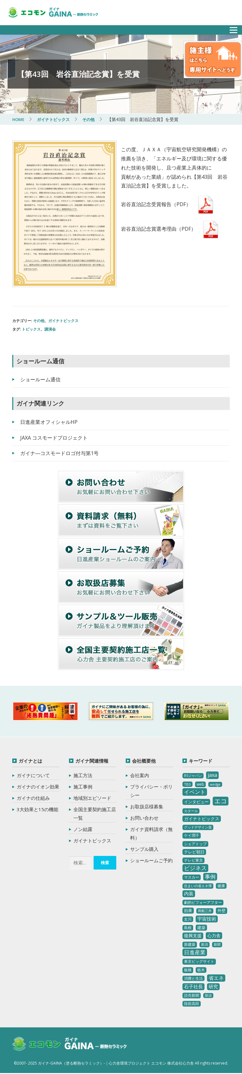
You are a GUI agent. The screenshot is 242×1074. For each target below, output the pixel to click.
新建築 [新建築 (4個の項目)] (189, 944)
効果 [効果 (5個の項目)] (188, 910)
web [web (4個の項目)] (200, 784)
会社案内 (139, 775)
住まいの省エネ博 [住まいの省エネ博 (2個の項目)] (198, 886)
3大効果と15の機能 (37, 809)
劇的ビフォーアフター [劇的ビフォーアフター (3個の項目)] (203, 902)
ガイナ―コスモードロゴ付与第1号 (59, 453)
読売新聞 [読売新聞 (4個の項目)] (191, 995)
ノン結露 (82, 829)
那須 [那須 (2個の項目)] (208, 995)
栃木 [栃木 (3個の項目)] (201, 969)
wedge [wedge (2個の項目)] (215, 784)
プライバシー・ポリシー (151, 790)
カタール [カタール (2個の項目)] (191, 811)
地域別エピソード (92, 798)
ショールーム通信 (40, 379)
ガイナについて (33, 775)
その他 (38, 320)
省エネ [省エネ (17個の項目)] (216, 977)
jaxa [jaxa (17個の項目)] (212, 774)
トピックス (31, 329)
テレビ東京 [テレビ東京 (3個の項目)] (193, 860)
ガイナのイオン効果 (38, 786)
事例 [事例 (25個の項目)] (210, 876)
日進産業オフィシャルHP (49, 422)
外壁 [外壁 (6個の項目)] (221, 910)
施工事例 (82, 786)
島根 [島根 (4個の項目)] (188, 927)
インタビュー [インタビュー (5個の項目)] (196, 802)
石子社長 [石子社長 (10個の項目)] (193, 986)
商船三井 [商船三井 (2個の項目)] (205, 911)
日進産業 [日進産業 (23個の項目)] (194, 952)
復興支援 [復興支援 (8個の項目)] (193, 935)
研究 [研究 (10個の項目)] (213, 986)
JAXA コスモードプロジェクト (54, 437)
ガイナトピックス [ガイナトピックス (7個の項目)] (201, 819)
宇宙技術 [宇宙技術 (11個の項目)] (206, 918)
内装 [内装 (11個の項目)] (188, 893)
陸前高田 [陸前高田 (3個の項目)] (191, 1003)
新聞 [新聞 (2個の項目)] (217, 944)
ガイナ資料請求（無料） (151, 833)
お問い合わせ (144, 818)
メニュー (230, 28)
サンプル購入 (144, 849)
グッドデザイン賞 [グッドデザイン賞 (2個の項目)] (198, 827)
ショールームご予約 (151, 860)
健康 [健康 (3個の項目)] (221, 885)
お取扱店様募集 (146, 806)
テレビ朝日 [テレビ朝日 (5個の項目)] (194, 852)
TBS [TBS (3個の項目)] (187, 784)
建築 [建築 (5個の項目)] (201, 927)
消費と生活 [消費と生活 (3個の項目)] (193, 978)
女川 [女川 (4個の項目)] (188, 919)
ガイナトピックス (63, 320)
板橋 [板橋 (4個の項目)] (188, 970)
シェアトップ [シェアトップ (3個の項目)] (195, 843)
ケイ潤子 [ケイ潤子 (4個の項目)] (191, 835)
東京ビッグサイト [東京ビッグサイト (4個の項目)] (199, 961)
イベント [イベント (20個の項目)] (194, 791)
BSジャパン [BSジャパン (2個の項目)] (193, 775)
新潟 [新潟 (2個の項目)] (204, 944)
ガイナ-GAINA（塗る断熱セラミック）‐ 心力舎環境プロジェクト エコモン (74, 1045)
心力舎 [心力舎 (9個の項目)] (214, 935)
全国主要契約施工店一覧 (94, 813)
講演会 (50, 329)
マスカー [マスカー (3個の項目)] (191, 877)
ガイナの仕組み (33, 798)
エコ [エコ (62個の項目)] (220, 801)
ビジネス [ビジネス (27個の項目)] (195, 868)
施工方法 (82, 775)
